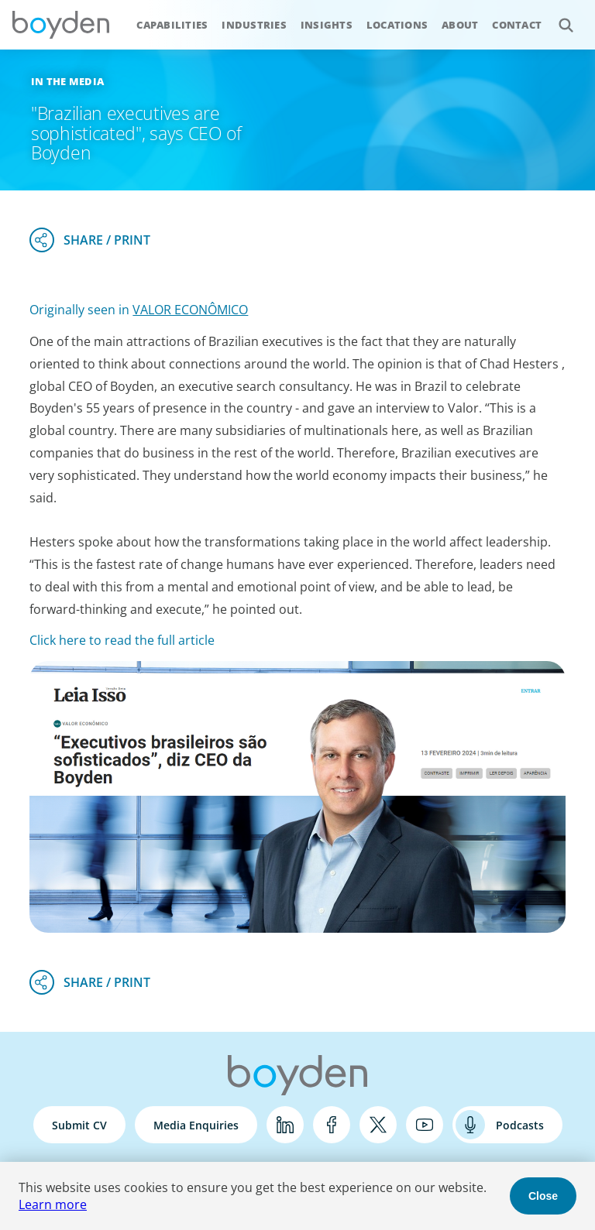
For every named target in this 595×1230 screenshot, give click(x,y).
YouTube (424, 1124)
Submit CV (79, 1125)
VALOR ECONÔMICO (190, 309)
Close (543, 1196)
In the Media (67, 81)
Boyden (60, 25)
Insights (327, 25)
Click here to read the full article (122, 640)
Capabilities (172, 25)
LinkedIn (285, 1124)
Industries (254, 25)
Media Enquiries (196, 1125)
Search (557, 16)
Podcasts (520, 1125)
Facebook (331, 1124)
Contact (517, 25)
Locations (397, 25)
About (460, 25)
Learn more (53, 1204)
